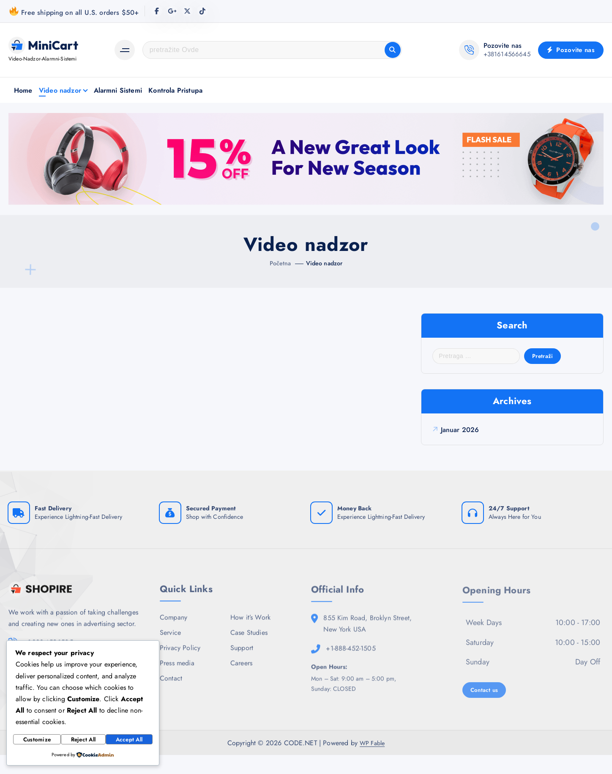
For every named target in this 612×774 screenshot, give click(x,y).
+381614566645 (507, 54)
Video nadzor (60, 90)
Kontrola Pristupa (175, 90)
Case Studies (249, 650)
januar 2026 (462, 437)
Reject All (82, 739)
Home (23, 90)
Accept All (128, 739)
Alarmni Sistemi (118, 90)
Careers (241, 681)
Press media (177, 681)
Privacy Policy (180, 666)
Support (241, 666)
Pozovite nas (571, 50)
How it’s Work (250, 634)
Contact (171, 697)
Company (173, 634)
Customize (37, 739)
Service (170, 650)
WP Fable (372, 762)
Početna (278, 263)
